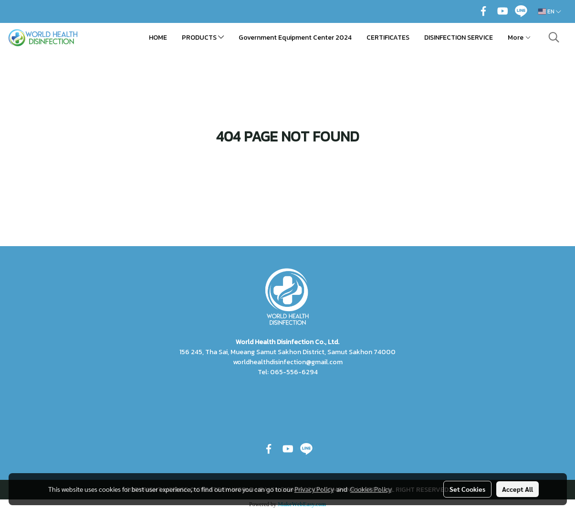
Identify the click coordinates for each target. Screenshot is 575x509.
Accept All (517, 489)
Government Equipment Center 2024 (295, 37)
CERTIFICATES (387, 37)
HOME (158, 37)
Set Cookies (467, 489)
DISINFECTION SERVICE (458, 37)
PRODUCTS (203, 37)
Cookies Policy (370, 489)
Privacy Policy (314, 489)
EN (549, 11)
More (519, 37)
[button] (554, 37)
